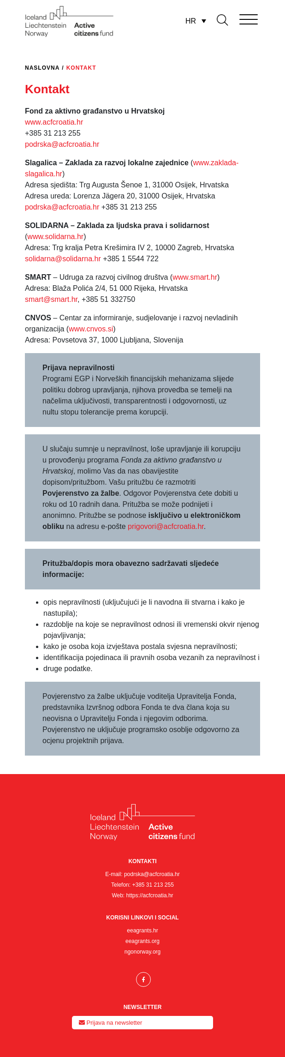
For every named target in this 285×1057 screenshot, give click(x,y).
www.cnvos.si (91, 329)
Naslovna (42, 68)
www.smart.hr (194, 277)
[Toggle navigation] (235, 17)
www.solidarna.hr (55, 236)
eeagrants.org (142, 941)
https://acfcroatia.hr (149, 895)
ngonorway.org (143, 952)
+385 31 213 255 (152, 885)
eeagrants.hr (142, 930)
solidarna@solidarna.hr (63, 259)
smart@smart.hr (51, 299)
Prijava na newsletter (110, 1022)
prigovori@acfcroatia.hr (166, 526)
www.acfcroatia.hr (54, 122)
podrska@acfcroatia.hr (62, 144)
